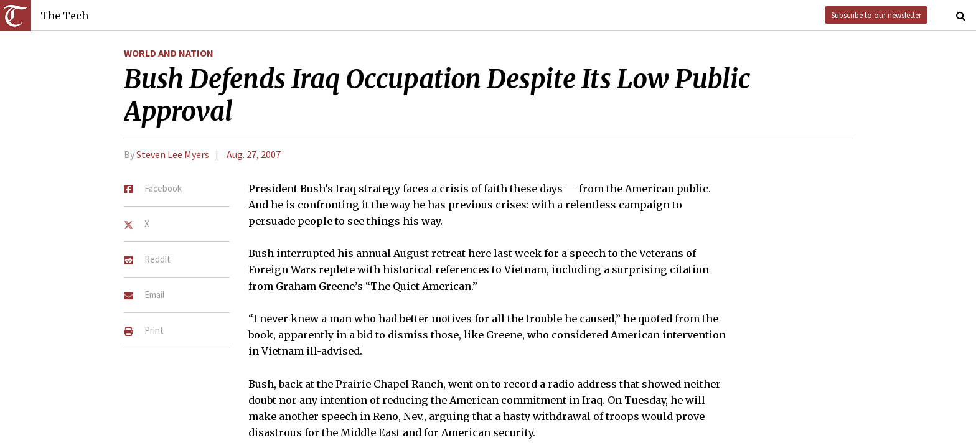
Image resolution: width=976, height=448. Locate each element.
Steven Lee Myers (172, 154)
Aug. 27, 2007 (254, 154)
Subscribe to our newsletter (876, 15)
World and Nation (169, 53)
